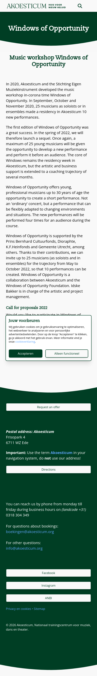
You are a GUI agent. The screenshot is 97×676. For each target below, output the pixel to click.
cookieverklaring (25, 341)
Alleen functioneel (66, 353)
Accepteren (25, 353)
